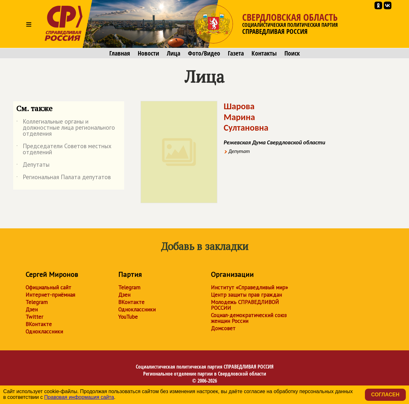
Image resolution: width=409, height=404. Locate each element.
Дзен (32, 309)
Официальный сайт (48, 287)
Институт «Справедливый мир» (249, 287)
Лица (173, 53)
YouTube (128, 317)
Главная (119, 53)
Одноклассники (44, 331)
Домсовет (223, 328)
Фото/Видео (204, 53)
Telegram (37, 302)
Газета (236, 53)
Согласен (385, 394)
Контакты (264, 53)
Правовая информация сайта (79, 397)
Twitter (34, 317)
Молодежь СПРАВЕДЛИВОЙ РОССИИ (245, 305)
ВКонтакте (39, 324)
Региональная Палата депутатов (63, 178)
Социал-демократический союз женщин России (249, 318)
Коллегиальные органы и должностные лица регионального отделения (65, 127)
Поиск (292, 53)
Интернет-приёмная (50, 295)
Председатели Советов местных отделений (64, 149)
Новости (148, 53)
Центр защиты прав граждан (246, 295)
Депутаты (33, 166)
